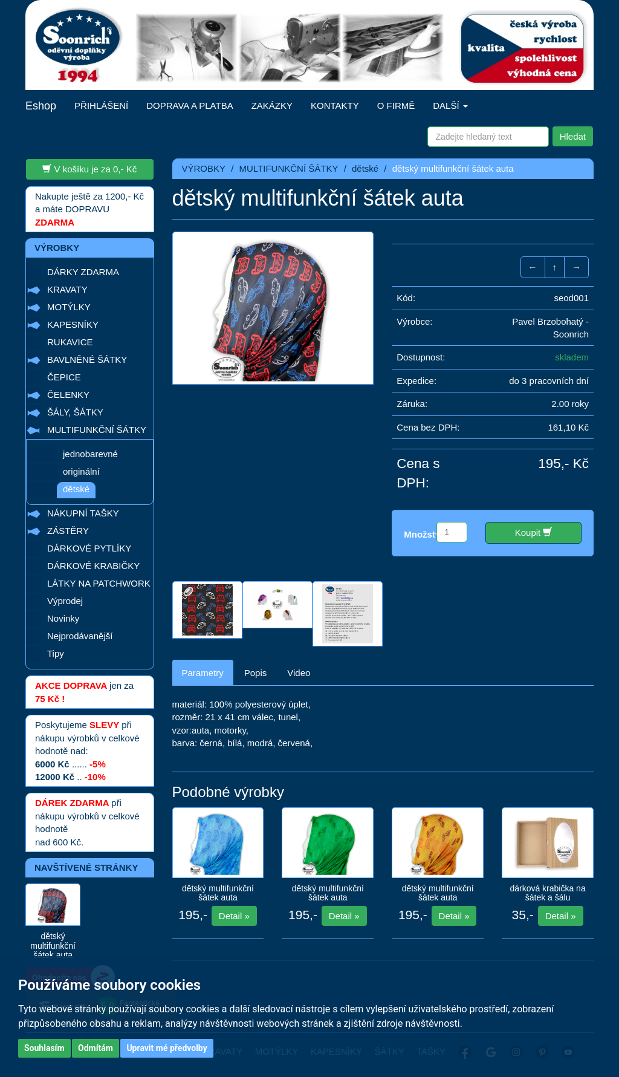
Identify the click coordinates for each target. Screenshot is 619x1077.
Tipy (55, 653)
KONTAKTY (335, 105)
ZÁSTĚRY (68, 530)
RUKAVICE (70, 342)
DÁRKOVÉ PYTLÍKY (89, 548)
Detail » (234, 916)
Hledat (573, 136)
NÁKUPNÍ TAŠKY (83, 513)
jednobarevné (90, 454)
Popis (255, 673)
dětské (76, 489)
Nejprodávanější (79, 636)
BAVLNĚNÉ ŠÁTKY (87, 359)
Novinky (63, 618)
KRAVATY (67, 289)
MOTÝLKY (69, 307)
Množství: (425, 534)
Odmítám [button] (95, 1048)
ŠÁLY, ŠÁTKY (75, 412)
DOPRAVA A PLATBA (189, 105)
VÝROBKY (204, 168)
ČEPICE (64, 377)
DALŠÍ (450, 105)
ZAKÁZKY (272, 105)
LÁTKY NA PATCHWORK (99, 583)
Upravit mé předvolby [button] (166, 1048)
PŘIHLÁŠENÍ (101, 105)
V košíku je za (89, 168)
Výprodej (65, 601)
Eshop (40, 106)
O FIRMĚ (396, 105)
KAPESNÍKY (73, 324)
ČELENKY (68, 394)
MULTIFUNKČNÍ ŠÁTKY (96, 430)
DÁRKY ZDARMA (83, 272)
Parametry (203, 673)
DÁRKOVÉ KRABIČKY (93, 566)
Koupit (534, 532)
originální (81, 471)
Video (298, 673)
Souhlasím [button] (44, 1048)
